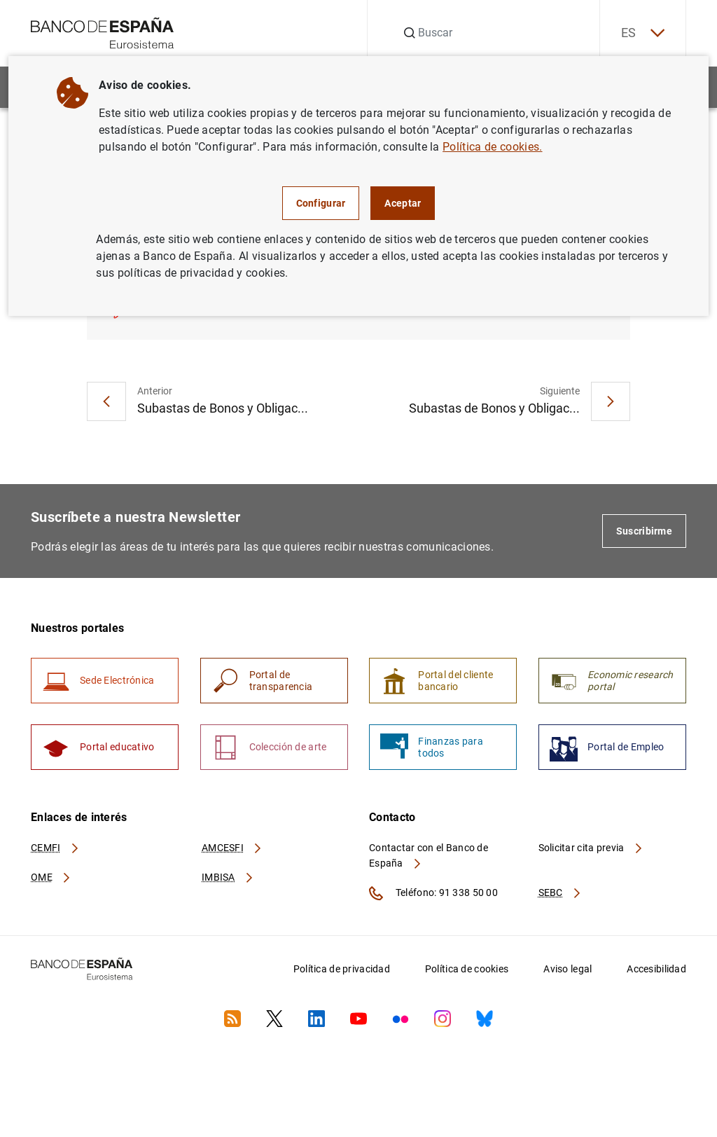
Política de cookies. (492, 146)
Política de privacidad (341, 968)
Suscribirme (644, 531)
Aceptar (402, 203)
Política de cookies (466, 968)
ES (642, 33)
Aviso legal (567, 968)
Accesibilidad (656, 968)
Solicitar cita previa (590, 847)
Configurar (321, 203)
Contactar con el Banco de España (428, 855)
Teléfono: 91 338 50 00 (433, 893)
